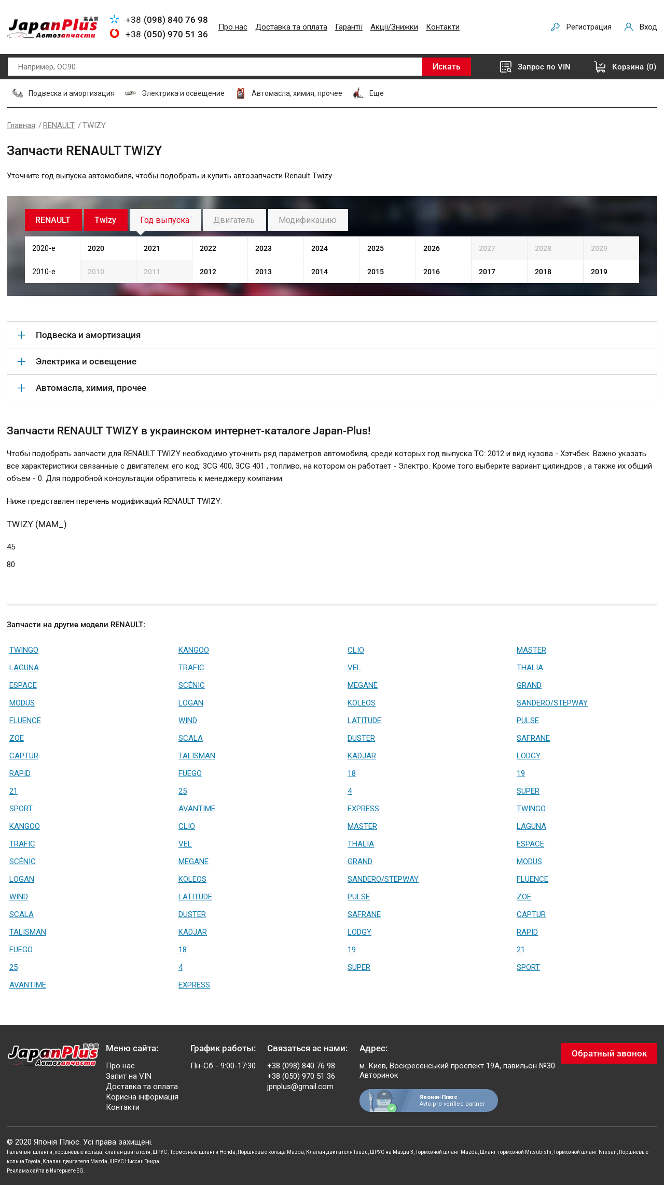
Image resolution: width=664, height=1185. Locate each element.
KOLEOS (362, 703)
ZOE (16, 738)
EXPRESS (363, 808)
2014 (319, 271)
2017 (487, 271)
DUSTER (361, 738)
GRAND (529, 685)
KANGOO (193, 650)
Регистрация (589, 27)
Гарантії (349, 27)
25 (182, 791)
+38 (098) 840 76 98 (301, 1065)
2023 (263, 248)
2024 (319, 248)
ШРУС (160, 1152)
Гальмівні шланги (29, 1152)
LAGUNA (24, 667)
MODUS (22, 703)
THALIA (530, 667)
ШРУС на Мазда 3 (391, 1152)
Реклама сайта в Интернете (41, 1171)
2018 (543, 271)
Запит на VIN (128, 1076)
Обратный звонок (609, 1053)
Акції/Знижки (394, 27)
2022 (208, 248)
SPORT (21, 808)
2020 (96, 248)
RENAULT (59, 125)
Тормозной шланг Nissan (585, 1152)
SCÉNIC (191, 685)
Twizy (105, 220)
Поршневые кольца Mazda (271, 1152)
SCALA (190, 738)
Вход (648, 27)
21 (13, 791)
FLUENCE (25, 720)
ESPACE (23, 685)
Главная (21, 125)
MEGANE (363, 685)
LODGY (529, 755)
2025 (375, 248)
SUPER (528, 791)
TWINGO (23, 650)
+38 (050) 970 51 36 (301, 1076)
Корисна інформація (142, 1097)
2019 (599, 271)
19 (521, 773)
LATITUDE (364, 720)
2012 (208, 271)
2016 (431, 271)
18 (352, 773)
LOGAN (190, 703)
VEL (354, 667)
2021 (152, 248)
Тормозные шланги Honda (203, 1152)
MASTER (531, 650)
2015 (375, 271)
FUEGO (190, 773)
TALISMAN (196, 755)
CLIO (356, 650)
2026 (431, 248)
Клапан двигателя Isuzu (337, 1152)
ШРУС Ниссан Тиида (134, 1161)
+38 (167, 20)
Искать (447, 67)
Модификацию (308, 220)
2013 (263, 271)
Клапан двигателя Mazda (75, 1161)
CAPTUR (23, 755)
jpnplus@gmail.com (300, 1086)
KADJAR (362, 755)
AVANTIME (196, 808)
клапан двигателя (127, 1152)
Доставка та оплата (291, 27)
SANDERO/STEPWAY (552, 703)
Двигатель (234, 220)
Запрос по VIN (544, 67)
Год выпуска (164, 220)
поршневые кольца (78, 1152)
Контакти (443, 27)
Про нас (232, 27)
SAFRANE (533, 738)
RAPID (20, 773)
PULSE (528, 720)
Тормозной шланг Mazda (447, 1152)
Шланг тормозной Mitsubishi (515, 1152)
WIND (187, 720)
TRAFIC (191, 667)
